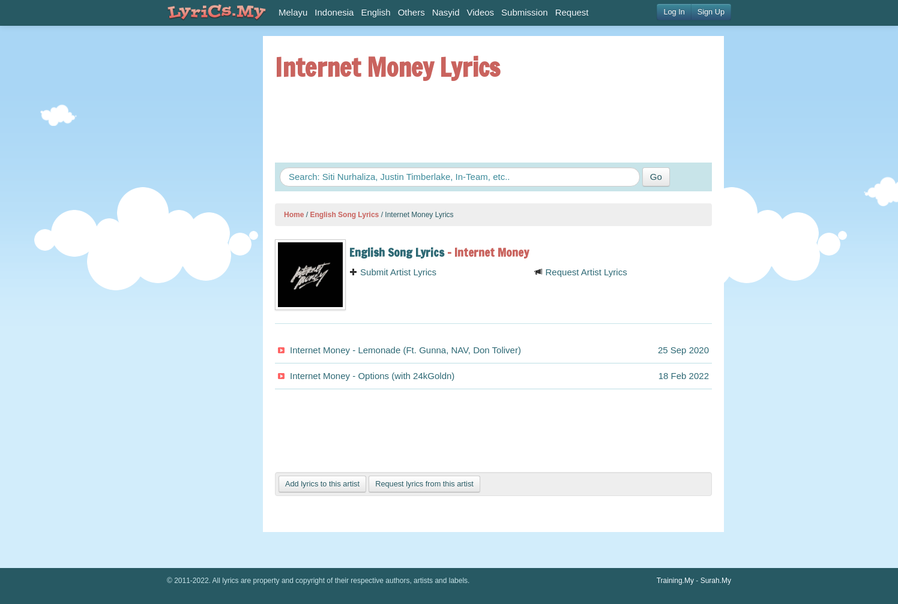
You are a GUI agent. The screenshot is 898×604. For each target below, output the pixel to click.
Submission (524, 12)
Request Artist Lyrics (580, 272)
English (375, 12)
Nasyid (446, 12)
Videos (481, 12)
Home (294, 215)
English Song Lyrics (344, 215)
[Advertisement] (203, 216)
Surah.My (716, 580)
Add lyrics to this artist (322, 483)
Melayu (293, 12)
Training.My (675, 580)
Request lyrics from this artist (424, 483)
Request (572, 12)
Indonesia (334, 12)
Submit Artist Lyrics (392, 272)
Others (411, 12)
